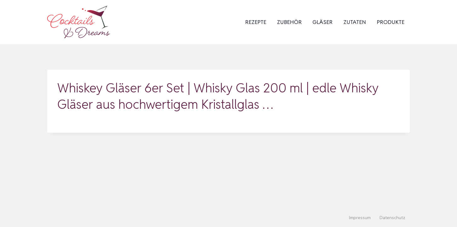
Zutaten (354, 22)
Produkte (390, 22)
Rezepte (255, 22)
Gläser (323, 22)
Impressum (360, 217)
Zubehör (289, 22)
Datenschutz (392, 217)
